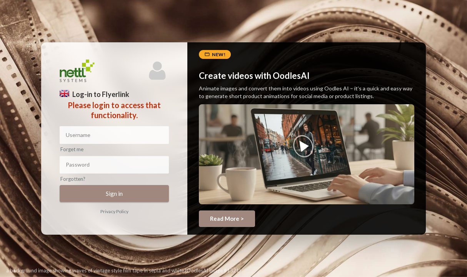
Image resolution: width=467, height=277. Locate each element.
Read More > (227, 218)
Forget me (71, 149)
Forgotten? (72, 179)
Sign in (114, 193)
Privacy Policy (114, 211)
